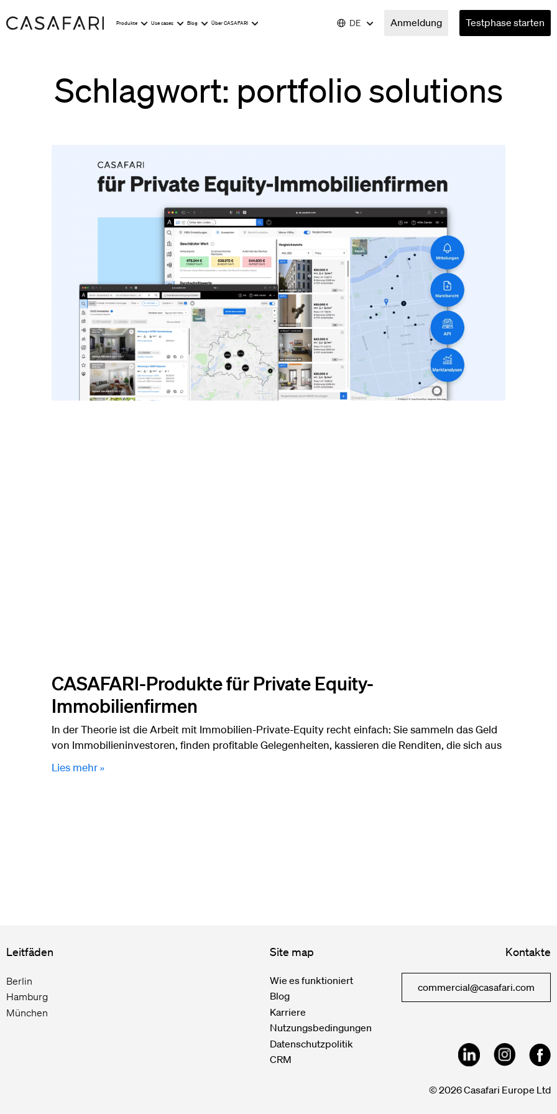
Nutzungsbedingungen (321, 1027)
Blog (197, 23)
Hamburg (27, 996)
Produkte (132, 23)
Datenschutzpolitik (311, 1043)
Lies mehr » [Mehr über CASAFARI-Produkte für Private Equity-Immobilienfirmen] (78, 767)
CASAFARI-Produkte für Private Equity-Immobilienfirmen (213, 694)
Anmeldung (416, 22)
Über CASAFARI (235, 23)
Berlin (19, 981)
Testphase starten (505, 22)
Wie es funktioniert (311, 980)
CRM (281, 1059)
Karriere (288, 1012)
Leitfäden (29, 952)
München (27, 1012)
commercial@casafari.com (476, 987)
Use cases (167, 23)
